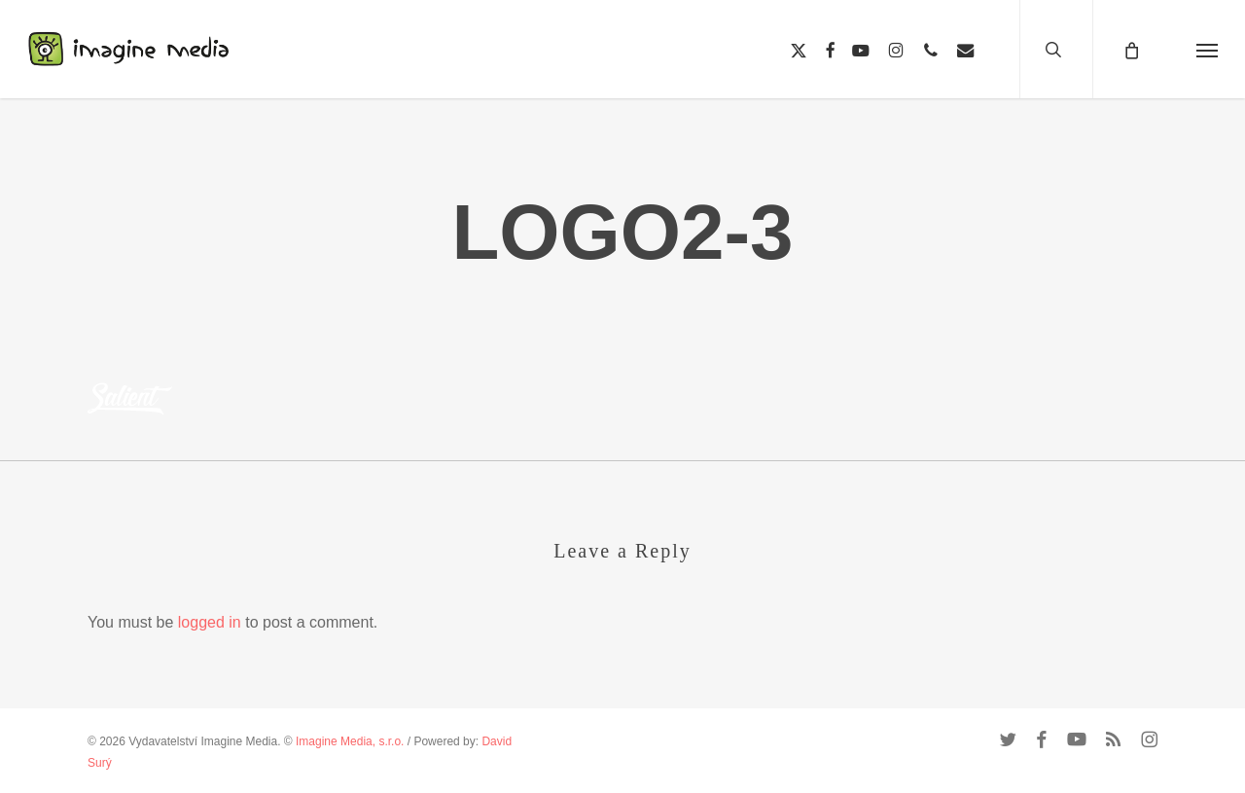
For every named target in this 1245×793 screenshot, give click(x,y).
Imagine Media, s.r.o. (350, 741)
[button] (1207, 49)
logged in (209, 622)
